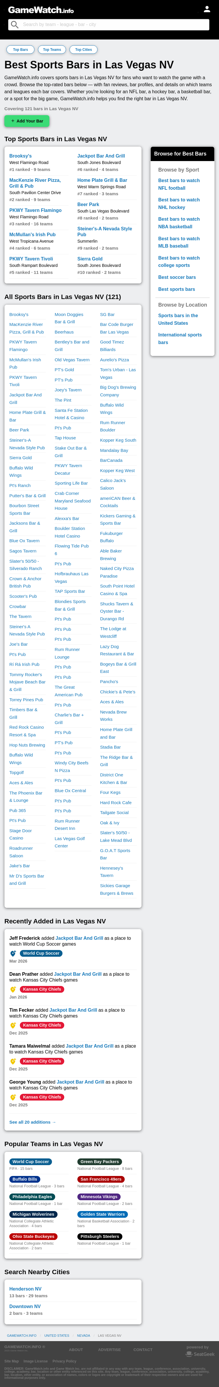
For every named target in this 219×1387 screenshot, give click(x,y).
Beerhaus (64, 331)
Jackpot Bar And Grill (101, 155)
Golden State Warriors (103, 1214)
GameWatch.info (21, 1335)
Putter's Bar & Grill (27, 495)
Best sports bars (176, 289)
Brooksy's (20, 155)
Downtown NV (25, 1306)
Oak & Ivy (109, 822)
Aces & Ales (21, 782)
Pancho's (109, 681)
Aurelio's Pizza (114, 359)
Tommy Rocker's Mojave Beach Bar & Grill (27, 682)
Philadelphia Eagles (32, 1196)
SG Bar (107, 314)
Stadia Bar (110, 747)
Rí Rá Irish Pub (24, 664)
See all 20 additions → (32, 1122)
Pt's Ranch (20, 485)
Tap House (65, 437)
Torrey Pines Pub (26, 699)
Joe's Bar (18, 644)
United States (56, 1335)
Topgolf (16, 772)
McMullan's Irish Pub (32, 234)
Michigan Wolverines (33, 1214)
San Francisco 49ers (101, 1179)
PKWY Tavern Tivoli (31, 258)
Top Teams (52, 50)
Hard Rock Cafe (116, 802)
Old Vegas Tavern (72, 359)
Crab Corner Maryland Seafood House (73, 501)
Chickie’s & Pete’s (117, 691)
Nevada (83, 1335)
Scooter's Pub (23, 596)
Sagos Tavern (22, 550)
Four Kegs (110, 792)
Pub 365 (17, 810)
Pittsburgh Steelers (100, 1236)
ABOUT (76, 1350)
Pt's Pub (17, 654)
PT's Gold (64, 369)
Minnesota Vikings (99, 1196)
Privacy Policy (64, 1361)
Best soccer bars (177, 277)
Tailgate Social (114, 812)
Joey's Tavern (68, 389)
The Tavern (20, 616)
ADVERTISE (109, 1350)
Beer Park (88, 204)
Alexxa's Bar (67, 518)
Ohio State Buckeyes (33, 1236)
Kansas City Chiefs (42, 989)
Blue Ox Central (70, 790)
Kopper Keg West (117, 470)
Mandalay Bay (114, 450)
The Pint (63, 400)
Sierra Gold (89, 258)
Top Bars (20, 50)
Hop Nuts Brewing (27, 744)
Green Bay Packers (100, 1161)
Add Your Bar (27, 120)
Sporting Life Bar (71, 483)
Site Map (11, 1361)
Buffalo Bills (25, 1179)
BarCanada (111, 460)
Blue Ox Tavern (24, 540)
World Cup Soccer (41, 953)
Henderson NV (25, 1288)
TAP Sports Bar (70, 591)
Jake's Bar (19, 865)
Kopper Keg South (118, 440)
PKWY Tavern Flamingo (35, 210)
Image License (36, 1361)
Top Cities (83, 50)
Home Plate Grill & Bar (102, 180)
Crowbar (17, 606)
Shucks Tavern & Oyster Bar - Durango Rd (116, 611)
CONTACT (142, 1350)
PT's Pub (63, 379)
